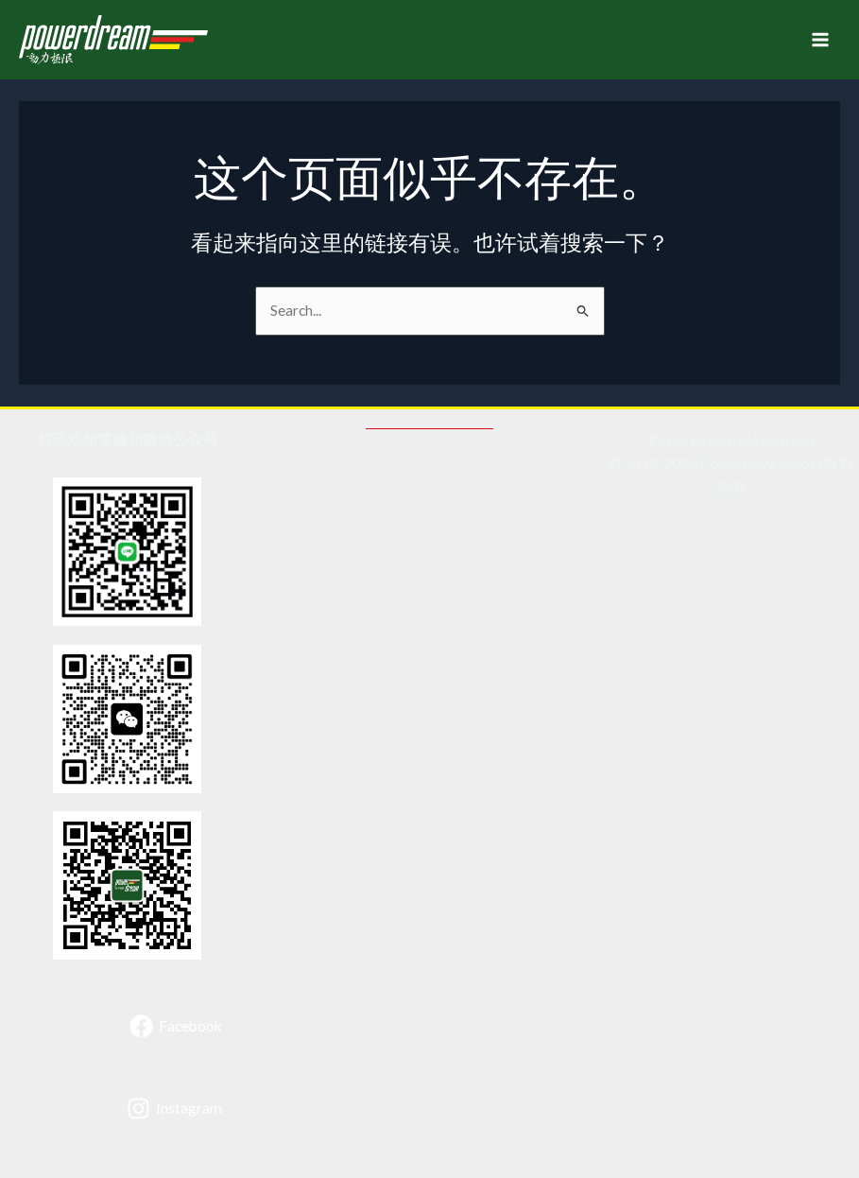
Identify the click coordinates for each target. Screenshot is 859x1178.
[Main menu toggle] (820, 40)
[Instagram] (174, 1108)
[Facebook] (176, 1026)
